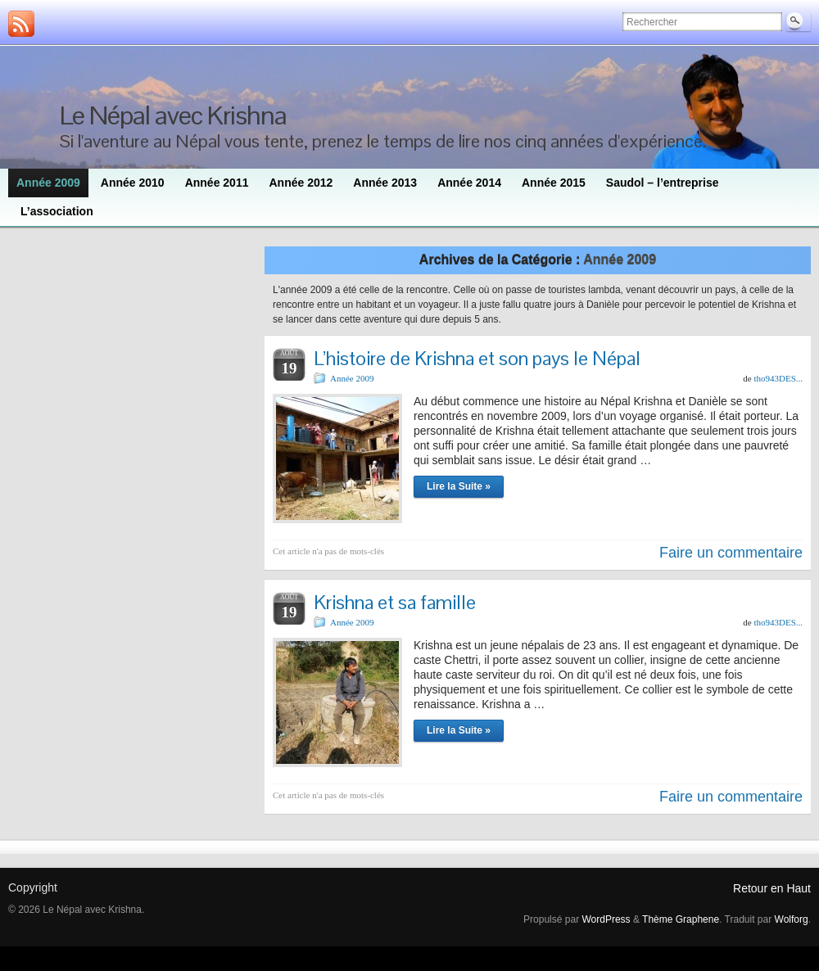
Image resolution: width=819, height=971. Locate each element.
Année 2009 (351, 378)
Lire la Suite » (459, 486)
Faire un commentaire (731, 552)
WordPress (605, 919)
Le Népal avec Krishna (173, 115)
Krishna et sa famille (395, 602)
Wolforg (791, 919)
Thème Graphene (680, 919)
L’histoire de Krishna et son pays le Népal (477, 358)
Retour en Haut (772, 888)
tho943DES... (778, 378)
